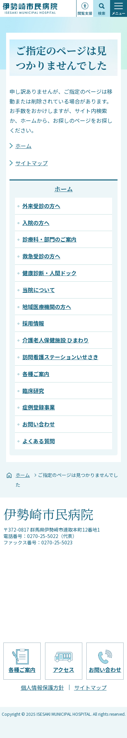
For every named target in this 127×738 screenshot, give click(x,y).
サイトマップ (31, 163)
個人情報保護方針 (42, 687)
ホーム (23, 146)
